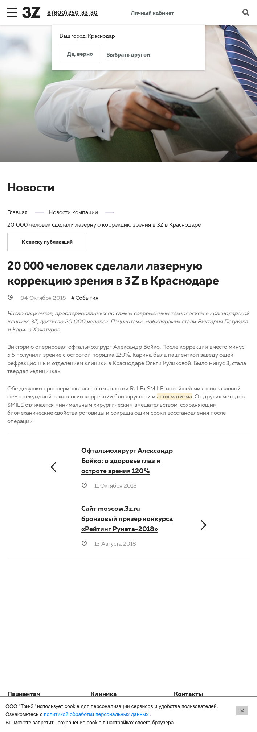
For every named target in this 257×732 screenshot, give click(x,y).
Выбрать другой (128, 55)
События (87, 297)
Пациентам (24, 695)
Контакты (188, 695)
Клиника (103, 695)
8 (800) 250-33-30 (72, 12)
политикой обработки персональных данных (97, 714)
